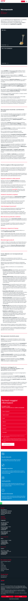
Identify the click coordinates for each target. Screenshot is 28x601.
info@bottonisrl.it (4, 553)
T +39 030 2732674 (4, 528)
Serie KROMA (14, 189)
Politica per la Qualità (5, 569)
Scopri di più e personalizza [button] (14, 598)
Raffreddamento (4, 575)
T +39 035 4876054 (4, 524)
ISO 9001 (2, 570)
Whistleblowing (4, 568)
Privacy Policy (3, 566)
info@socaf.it (3, 529)
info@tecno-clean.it (4, 543)
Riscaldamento (4, 577)
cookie (7, 436)
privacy (4, 436)
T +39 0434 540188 (4, 542)
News (2, 562)
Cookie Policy (3, 565)
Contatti (2, 564)
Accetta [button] (20, 596)
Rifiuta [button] (7, 596)
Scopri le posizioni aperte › (6, 561)
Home (2, 11)
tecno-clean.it (3, 544)
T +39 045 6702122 (4, 552)
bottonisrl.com (3, 554)
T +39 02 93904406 (4, 533)
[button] (14, 503)
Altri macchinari (4, 12)
